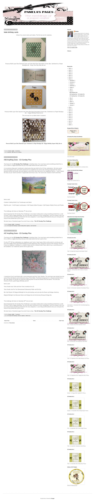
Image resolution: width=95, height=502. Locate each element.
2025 (70, 70)
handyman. (9, 152)
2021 (70, 77)
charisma (19, 315)
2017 (70, 110)
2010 (70, 123)
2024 (70, 71)
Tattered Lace (28, 315)
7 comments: (17, 314)
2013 (70, 117)
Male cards (14, 152)
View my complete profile (72, 47)
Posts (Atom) (12, 322)
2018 (70, 109)
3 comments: (17, 150)
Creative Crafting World (22, 225)
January (71, 105)
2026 (70, 68)
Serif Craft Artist (33, 225)
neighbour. (28, 225)
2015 (70, 114)
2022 (70, 75)
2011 (70, 121)
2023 (70, 73)
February (72, 103)
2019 (70, 107)
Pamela (76, 31)
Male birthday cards (11, 32)
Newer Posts (6, 320)
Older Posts (61, 320)
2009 (70, 124)
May (71, 98)
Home (34, 320)
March (71, 101)
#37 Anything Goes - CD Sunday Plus (17, 233)
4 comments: (17, 224)
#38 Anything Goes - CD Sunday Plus (17, 160)
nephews (19, 152)
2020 (70, 78)
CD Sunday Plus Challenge (20, 164)
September (72, 85)
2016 (70, 112)
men (17, 152)
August (71, 87)
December (72, 80)
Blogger (52, 498)
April (71, 99)
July (71, 89)
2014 (70, 116)
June (71, 90)
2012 (70, 119)
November (72, 82)
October (71, 83)
